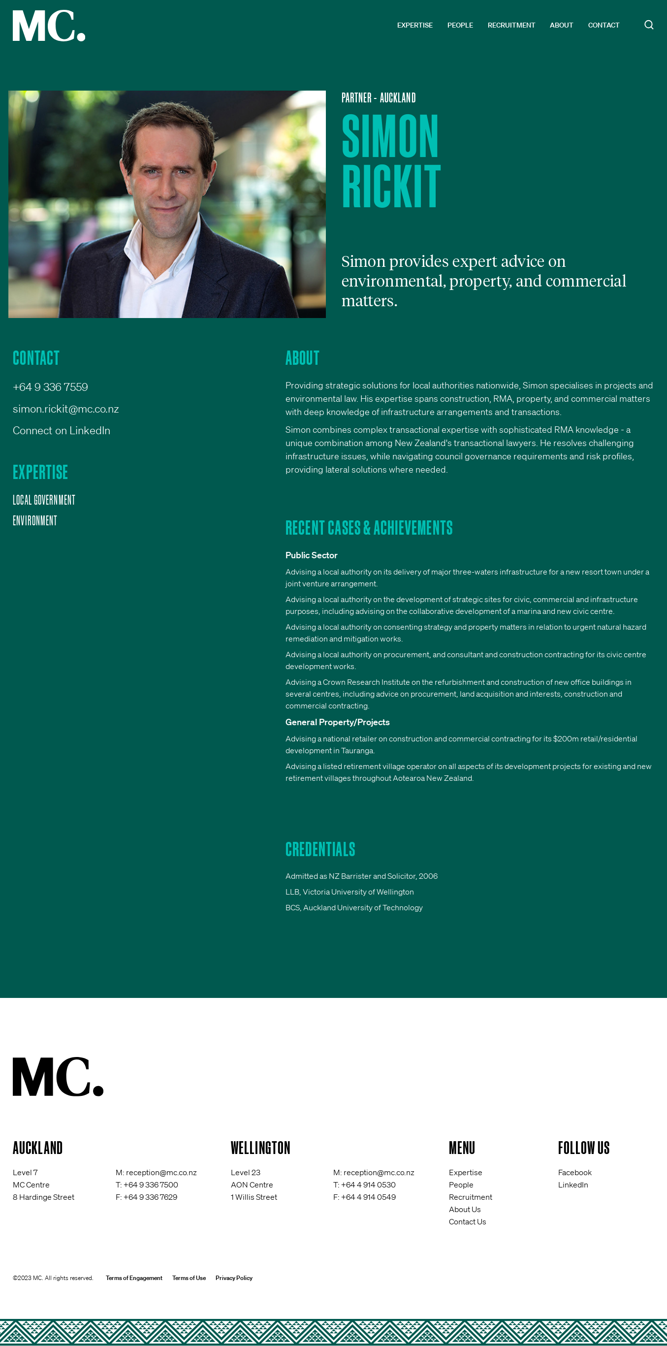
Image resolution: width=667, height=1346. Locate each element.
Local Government (44, 499)
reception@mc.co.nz (161, 1172)
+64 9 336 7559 (50, 386)
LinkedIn (573, 1184)
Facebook (575, 1172)
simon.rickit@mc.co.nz (66, 408)
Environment (35, 520)
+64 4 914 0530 (368, 1184)
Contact (604, 25)
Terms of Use (189, 1278)
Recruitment (512, 25)
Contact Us (467, 1221)
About (561, 25)
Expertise (415, 25)
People (460, 25)
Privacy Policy (234, 1278)
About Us (465, 1209)
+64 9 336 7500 (151, 1184)
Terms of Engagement (134, 1278)
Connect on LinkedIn (61, 430)
